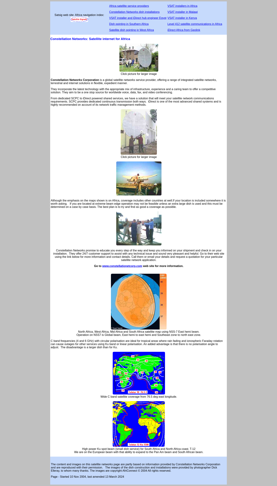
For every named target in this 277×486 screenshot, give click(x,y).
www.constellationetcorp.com (122, 266)
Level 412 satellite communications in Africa (194, 23)
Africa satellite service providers (129, 5)
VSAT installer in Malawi (182, 11)
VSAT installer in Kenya (182, 17)
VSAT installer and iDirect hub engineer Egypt (137, 17)
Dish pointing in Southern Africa (129, 23)
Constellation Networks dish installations (134, 11)
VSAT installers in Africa (182, 5)
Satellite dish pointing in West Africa (131, 30)
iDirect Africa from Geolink (183, 30)
